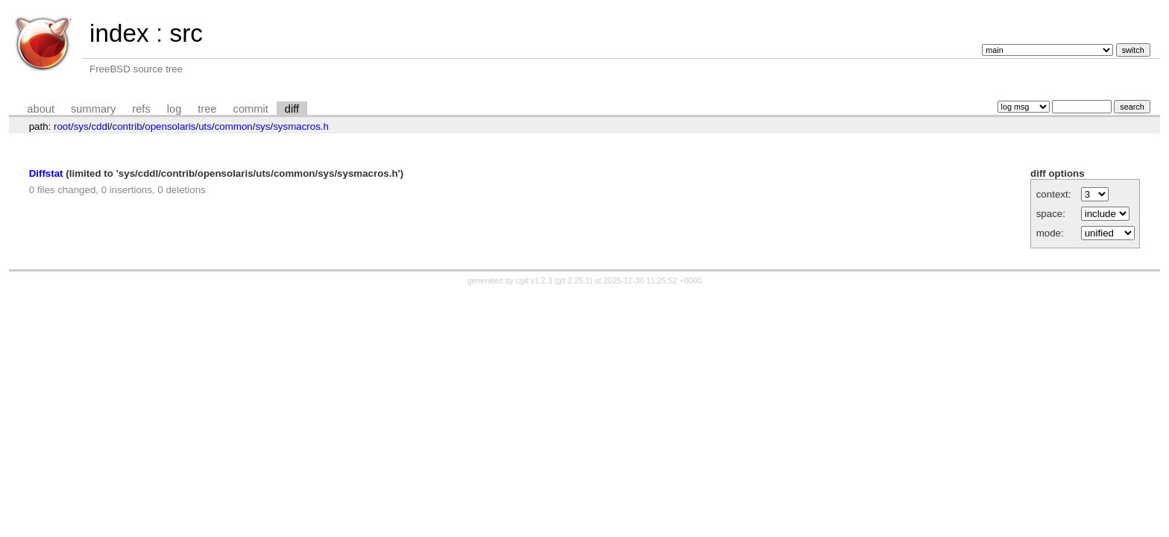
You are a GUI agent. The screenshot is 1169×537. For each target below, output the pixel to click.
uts (205, 126)
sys (81, 126)
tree (207, 109)
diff (292, 109)
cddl (100, 126)
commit (250, 109)
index (119, 33)
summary (93, 109)
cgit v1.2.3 (534, 280)
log (174, 109)
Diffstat (46, 173)
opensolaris (170, 126)
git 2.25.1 (573, 280)
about (40, 109)
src (185, 33)
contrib (127, 126)
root (62, 126)
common (234, 126)
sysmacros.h (301, 126)
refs (141, 109)
